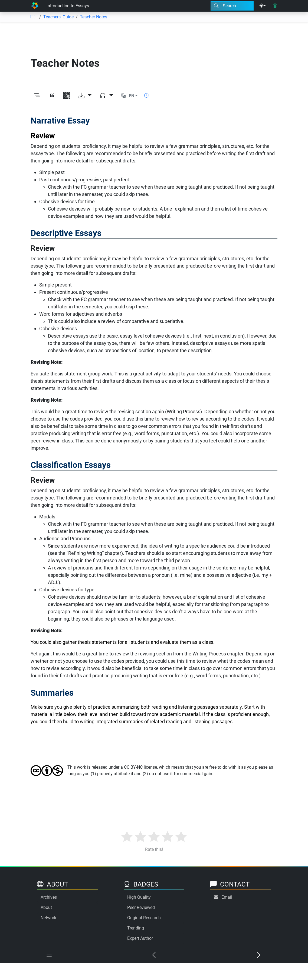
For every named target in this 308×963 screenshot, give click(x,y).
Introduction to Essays (68, 5)
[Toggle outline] (37, 96)
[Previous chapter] (153, 955)
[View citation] (52, 96)
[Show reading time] (146, 95)
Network (48, 917)
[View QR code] (66, 96)
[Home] (34, 6)
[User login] (275, 6)
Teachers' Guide (58, 16)
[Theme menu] (262, 6)
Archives (49, 897)
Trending (135, 928)
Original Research (144, 917)
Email (226, 897)
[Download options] (84, 96)
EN (131, 95)
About (46, 907)
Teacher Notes (93, 16)
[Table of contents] (32, 17)
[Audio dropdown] (106, 96)
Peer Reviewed (141, 907)
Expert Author (140, 938)
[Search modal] (232, 6)
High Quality (139, 897)
